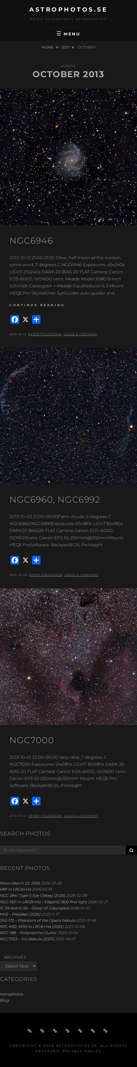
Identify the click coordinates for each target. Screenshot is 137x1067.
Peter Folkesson (45, 334)
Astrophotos (11, 994)
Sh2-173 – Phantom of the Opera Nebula (37, 920)
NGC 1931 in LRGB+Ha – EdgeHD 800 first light (43, 901)
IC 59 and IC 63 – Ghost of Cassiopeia (34, 908)
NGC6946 (31, 240)
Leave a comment (81, 334)
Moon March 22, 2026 (20, 883)
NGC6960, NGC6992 (54, 499)
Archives (15, 957)
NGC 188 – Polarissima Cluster (28, 932)
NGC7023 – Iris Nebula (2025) (27, 938)
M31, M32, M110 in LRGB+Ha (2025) (32, 926)
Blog (4, 1000)
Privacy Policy (82, 1051)
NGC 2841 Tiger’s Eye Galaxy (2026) (32, 895)
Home (48, 47)
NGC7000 (31, 740)
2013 (66, 47)
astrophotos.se (68, 9)
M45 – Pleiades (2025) (20, 914)
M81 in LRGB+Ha (15, 889)
